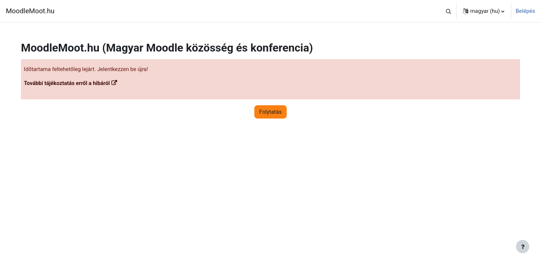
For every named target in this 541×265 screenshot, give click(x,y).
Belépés (525, 11)
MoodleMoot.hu (30, 11)
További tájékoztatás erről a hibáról (72, 83)
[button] (448, 11)
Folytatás (270, 112)
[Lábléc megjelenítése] (522, 246)
